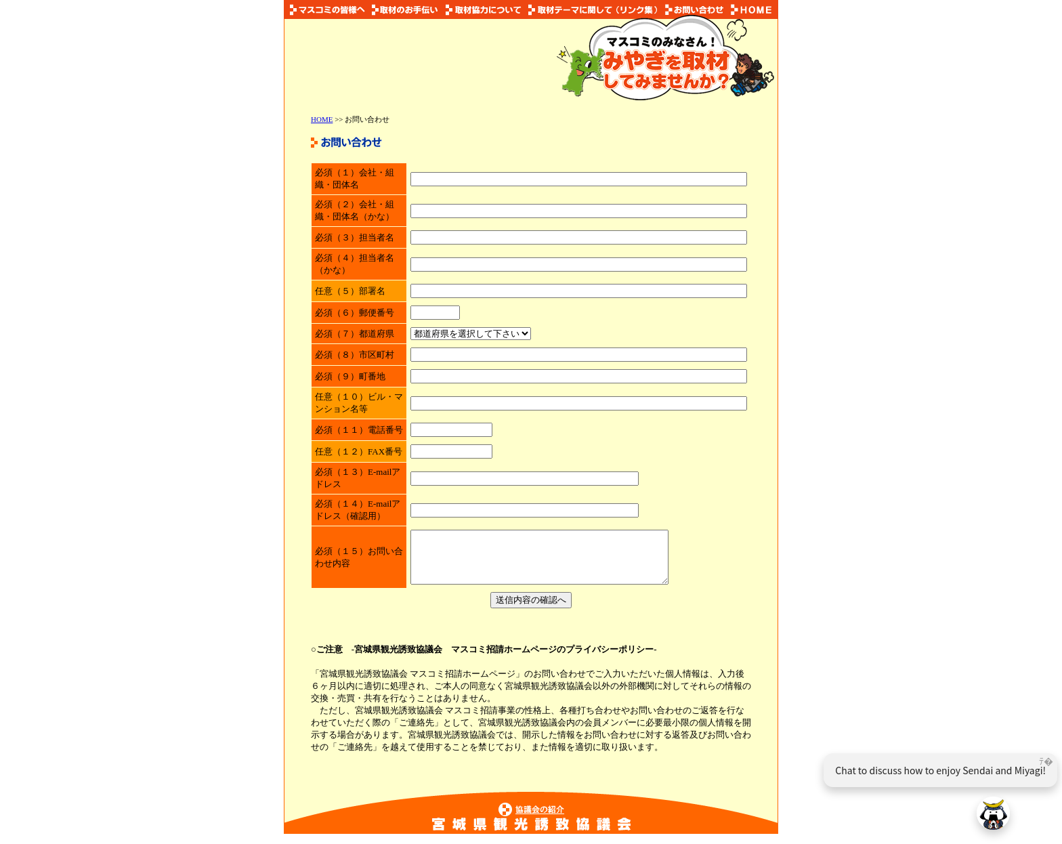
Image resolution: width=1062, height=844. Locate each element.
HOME (322, 119)
